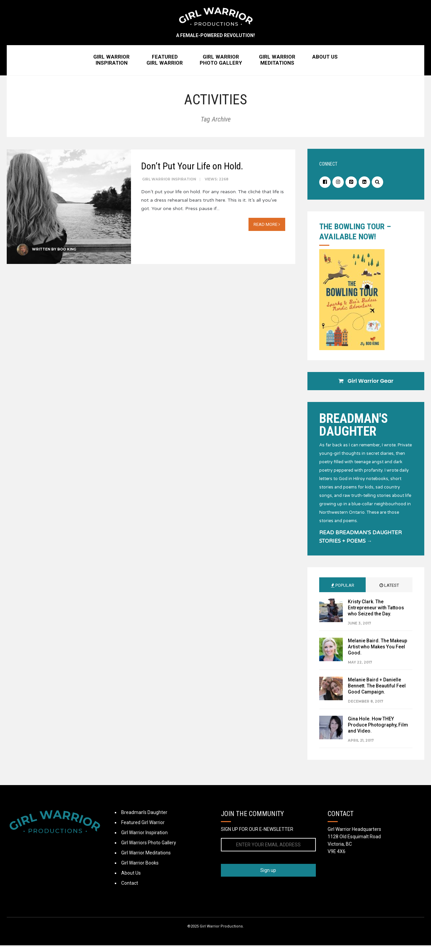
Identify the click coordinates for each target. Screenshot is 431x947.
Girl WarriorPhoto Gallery (221, 62)
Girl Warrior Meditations (146, 854)
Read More (267, 225)
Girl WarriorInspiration (111, 62)
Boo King (66, 250)
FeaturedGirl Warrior (164, 62)
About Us (325, 59)
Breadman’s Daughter (144, 814)
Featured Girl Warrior (143, 824)
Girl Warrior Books (140, 864)
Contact (129, 884)
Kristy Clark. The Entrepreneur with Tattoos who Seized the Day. (376, 609)
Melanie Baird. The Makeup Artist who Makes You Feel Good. (377, 648)
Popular (342, 586)
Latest (389, 586)
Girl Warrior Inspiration (169, 180)
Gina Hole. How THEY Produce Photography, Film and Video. (378, 726)
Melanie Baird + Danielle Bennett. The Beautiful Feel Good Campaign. (377, 687)
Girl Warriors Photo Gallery (148, 844)
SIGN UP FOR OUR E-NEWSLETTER (257, 831)
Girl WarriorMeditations (277, 62)
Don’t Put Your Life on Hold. (192, 167)
